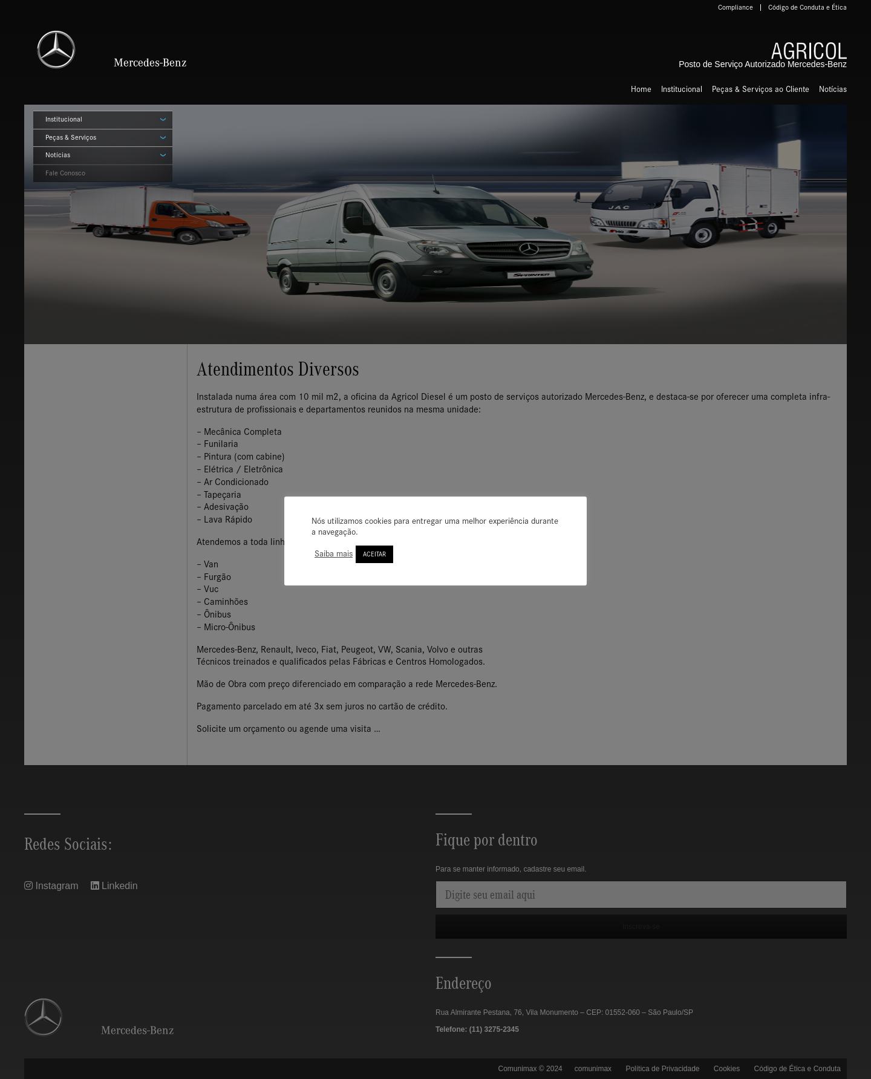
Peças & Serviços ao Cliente (760, 89)
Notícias (833, 89)
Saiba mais (334, 554)
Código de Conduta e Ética (807, 7)
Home (641, 89)
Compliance (735, 7)
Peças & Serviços (70, 137)
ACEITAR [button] (374, 554)
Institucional (681, 89)
